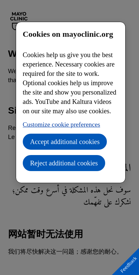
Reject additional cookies (64, 163)
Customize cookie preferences (61, 124)
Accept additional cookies (65, 141)
